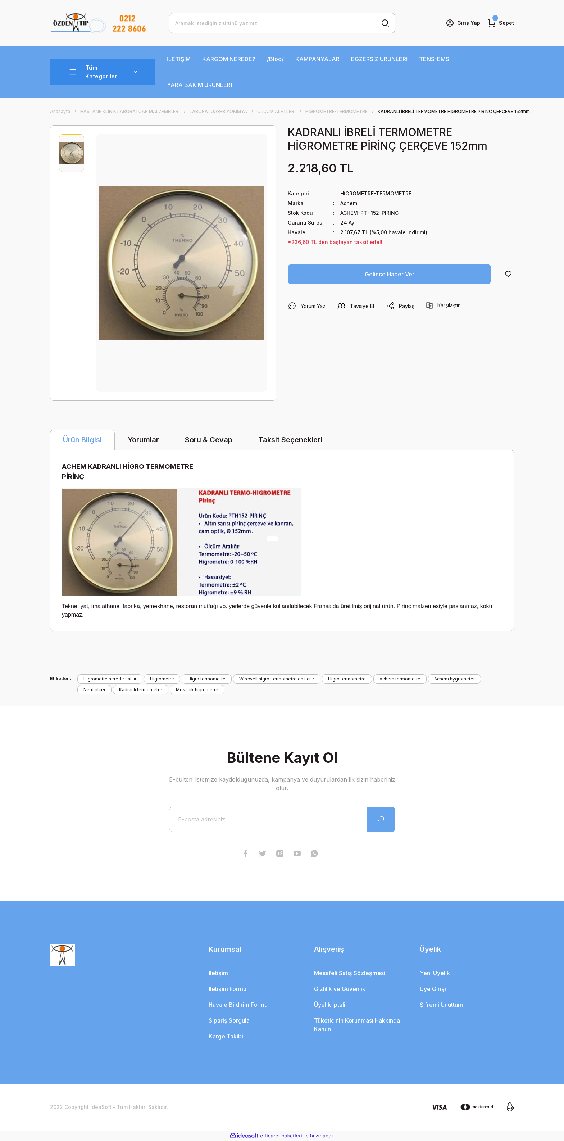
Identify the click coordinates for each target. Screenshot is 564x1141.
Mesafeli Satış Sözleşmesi (349, 973)
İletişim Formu (227, 988)
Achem (348, 203)
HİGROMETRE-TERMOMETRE (375, 193)
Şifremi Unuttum (441, 1004)
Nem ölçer (94, 689)
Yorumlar (143, 439)
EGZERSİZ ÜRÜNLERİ (379, 59)
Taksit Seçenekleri (290, 439)
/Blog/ (275, 59)
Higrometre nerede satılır (109, 679)
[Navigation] (102, 72)
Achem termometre (399, 679)
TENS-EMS (434, 59)
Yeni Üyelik (435, 973)
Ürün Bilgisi (82, 439)
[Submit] (381, 819)
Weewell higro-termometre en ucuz (276, 679)
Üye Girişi (433, 988)
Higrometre (162, 679)
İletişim (218, 973)
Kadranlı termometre (140, 689)
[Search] (282, 23)
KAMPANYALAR (317, 59)
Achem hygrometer (454, 679)
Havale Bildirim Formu (238, 1004)
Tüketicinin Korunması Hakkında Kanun (357, 1025)
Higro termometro (347, 679)
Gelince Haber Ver (389, 274)
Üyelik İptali (329, 1004)
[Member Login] (463, 23)
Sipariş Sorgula (229, 1020)
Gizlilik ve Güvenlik (339, 988)
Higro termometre (207, 679)
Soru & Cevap (208, 439)
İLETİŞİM (179, 59)
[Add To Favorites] (508, 274)
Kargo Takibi (226, 1036)
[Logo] (98, 23)
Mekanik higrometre (197, 689)
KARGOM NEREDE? (228, 59)
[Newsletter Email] (282, 819)
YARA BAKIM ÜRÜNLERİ (199, 85)
